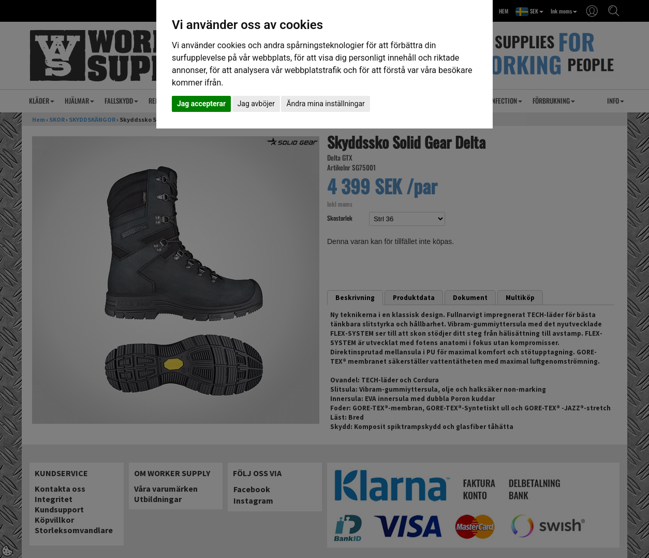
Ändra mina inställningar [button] (325, 103)
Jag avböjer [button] (256, 103)
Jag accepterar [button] (201, 103)
